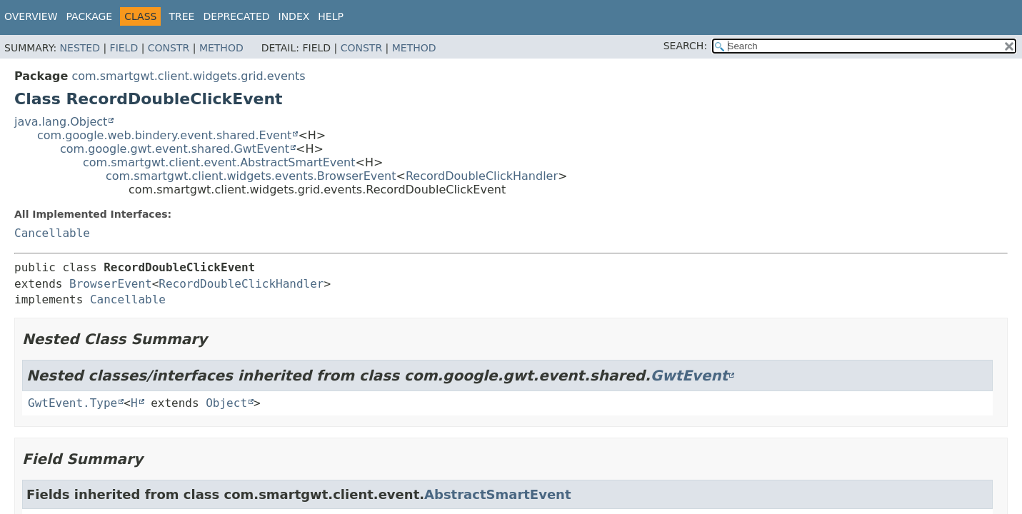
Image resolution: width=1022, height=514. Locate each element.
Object (226, 403)
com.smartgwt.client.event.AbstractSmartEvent (219, 162)
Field (124, 48)
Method (221, 48)
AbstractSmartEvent (497, 494)
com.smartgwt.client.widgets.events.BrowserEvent (251, 176)
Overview (31, 16)
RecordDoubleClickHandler (482, 176)
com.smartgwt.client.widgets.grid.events (188, 76)
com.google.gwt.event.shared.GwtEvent (174, 149)
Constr (168, 48)
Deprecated (236, 16)
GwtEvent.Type (72, 403)
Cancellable (52, 233)
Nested (80, 48)
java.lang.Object (60, 121)
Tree (181, 16)
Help (331, 16)
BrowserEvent (110, 284)
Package (89, 16)
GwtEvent (689, 375)
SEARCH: (685, 45)
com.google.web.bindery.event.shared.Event (164, 135)
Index (294, 16)
